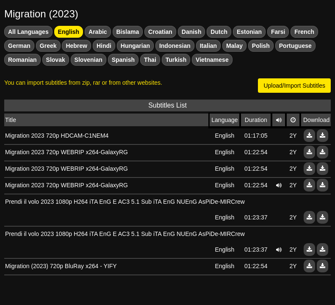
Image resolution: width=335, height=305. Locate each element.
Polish (261, 45)
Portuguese (295, 45)
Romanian (22, 59)
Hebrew (76, 45)
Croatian (160, 31)
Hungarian (135, 45)
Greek (48, 45)
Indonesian (175, 45)
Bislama (127, 31)
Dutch (218, 31)
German (19, 45)
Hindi (104, 45)
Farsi (278, 31)
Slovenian (88, 59)
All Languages (28, 31)
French (304, 31)
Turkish (176, 59)
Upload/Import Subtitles (294, 85)
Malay (234, 45)
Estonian (249, 31)
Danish (192, 31)
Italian (208, 45)
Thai (150, 59)
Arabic (98, 31)
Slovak (55, 59)
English (69, 31)
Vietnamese (212, 59)
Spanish (123, 59)
